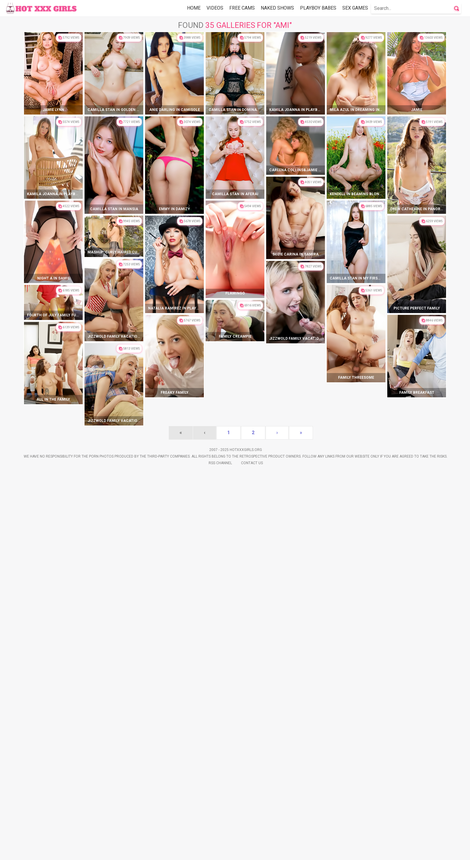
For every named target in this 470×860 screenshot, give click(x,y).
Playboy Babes (318, 8)
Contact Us (252, 851)
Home (194, 8)
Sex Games (355, 8)
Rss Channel (220, 851)
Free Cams (242, 8)
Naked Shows (277, 8)
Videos (215, 8)
